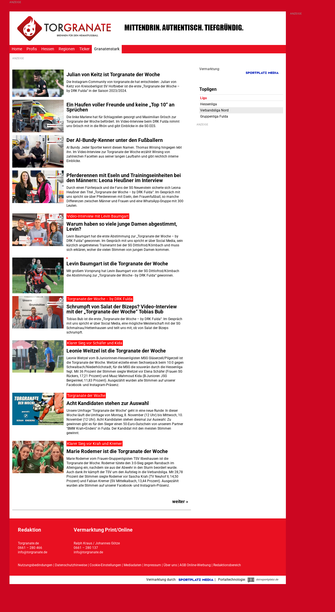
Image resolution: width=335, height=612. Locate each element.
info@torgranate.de (32, 552)
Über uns (170, 565)
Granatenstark (106, 49)
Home (17, 49)
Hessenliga (208, 104)
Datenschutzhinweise (71, 565)
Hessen (47, 49)
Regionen (67, 49)
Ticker (84, 49)
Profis (32, 49)
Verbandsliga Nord (214, 110)
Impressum (152, 565)
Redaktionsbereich (227, 565)
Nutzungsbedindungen (35, 565)
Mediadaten (133, 565)
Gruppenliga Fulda (214, 116)
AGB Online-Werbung (195, 565)
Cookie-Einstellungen (105, 565)
